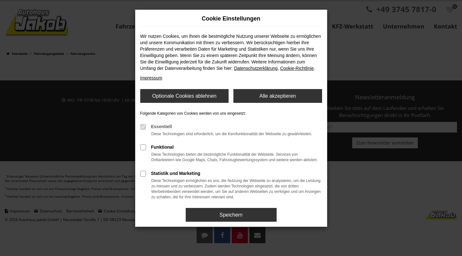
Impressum (151, 77)
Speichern (230, 215)
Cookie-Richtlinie (297, 68)
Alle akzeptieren (277, 96)
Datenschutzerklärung (256, 68)
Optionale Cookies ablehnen (184, 96)
